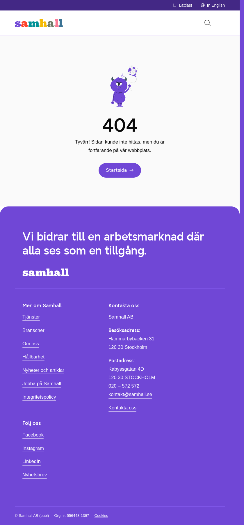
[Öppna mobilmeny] (221, 23)
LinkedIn (31, 461)
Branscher (33, 330)
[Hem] (39, 23)
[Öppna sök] (207, 23)
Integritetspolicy (39, 397)
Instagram (33, 448)
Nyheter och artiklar (43, 370)
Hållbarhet (33, 357)
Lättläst (182, 5)
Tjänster (31, 317)
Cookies (101, 515)
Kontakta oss (122, 408)
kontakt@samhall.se (130, 394)
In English (212, 5)
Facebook (33, 435)
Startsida (120, 170)
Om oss (30, 344)
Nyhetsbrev (34, 475)
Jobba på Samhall (41, 383)
